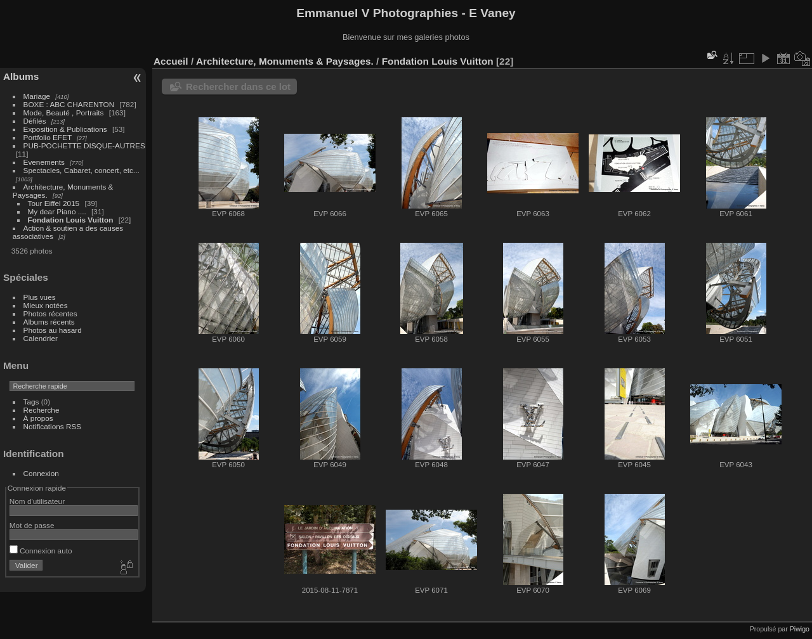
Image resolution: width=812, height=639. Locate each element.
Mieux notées (45, 305)
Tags (31, 401)
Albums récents (49, 322)
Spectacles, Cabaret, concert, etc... (81, 170)
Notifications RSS (52, 426)
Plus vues (39, 297)
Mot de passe (32, 525)
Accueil (171, 61)
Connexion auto (41, 550)
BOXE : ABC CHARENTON (69, 104)
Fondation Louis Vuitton (71, 220)
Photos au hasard (52, 330)
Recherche (41, 410)
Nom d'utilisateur (37, 501)
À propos (38, 418)
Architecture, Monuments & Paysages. (285, 61)
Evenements (45, 162)
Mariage (37, 96)
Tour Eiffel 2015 (54, 203)
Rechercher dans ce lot (238, 86)
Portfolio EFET (47, 137)
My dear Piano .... (57, 211)
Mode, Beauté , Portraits (63, 112)
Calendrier (40, 338)
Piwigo (799, 629)
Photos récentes (50, 313)
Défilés (34, 121)
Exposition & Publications (65, 129)
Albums (21, 76)
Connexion (41, 473)
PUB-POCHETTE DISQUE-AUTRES (84, 145)
